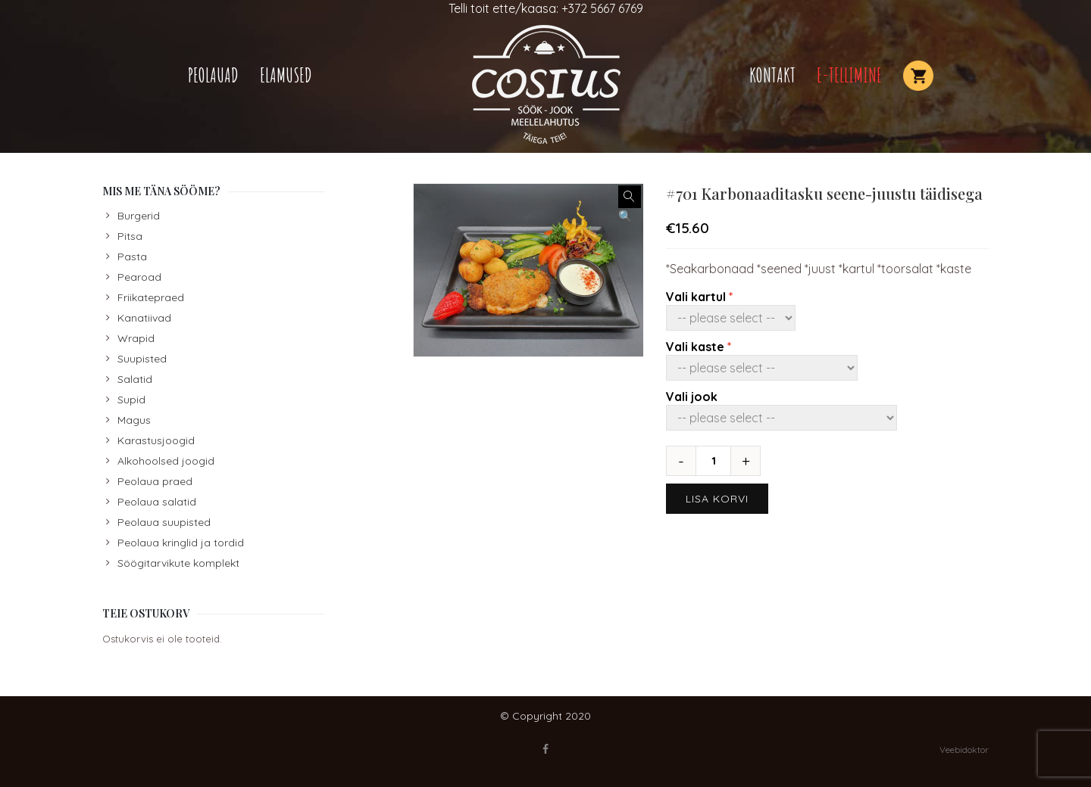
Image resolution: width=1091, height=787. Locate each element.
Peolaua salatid (156, 502)
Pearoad (139, 277)
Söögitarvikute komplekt (178, 563)
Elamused (286, 75)
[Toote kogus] (719, 461)
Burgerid (138, 215)
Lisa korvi (717, 498)
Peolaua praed (154, 481)
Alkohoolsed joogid (165, 461)
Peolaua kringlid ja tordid (180, 542)
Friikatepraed (150, 297)
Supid (131, 399)
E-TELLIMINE (849, 75)
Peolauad (213, 75)
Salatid (134, 379)
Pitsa (129, 236)
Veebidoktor (964, 749)
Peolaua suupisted (164, 522)
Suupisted (142, 359)
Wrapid (136, 338)
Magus (134, 420)
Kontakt (772, 75)
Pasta (132, 256)
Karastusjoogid (156, 440)
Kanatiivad (144, 318)
